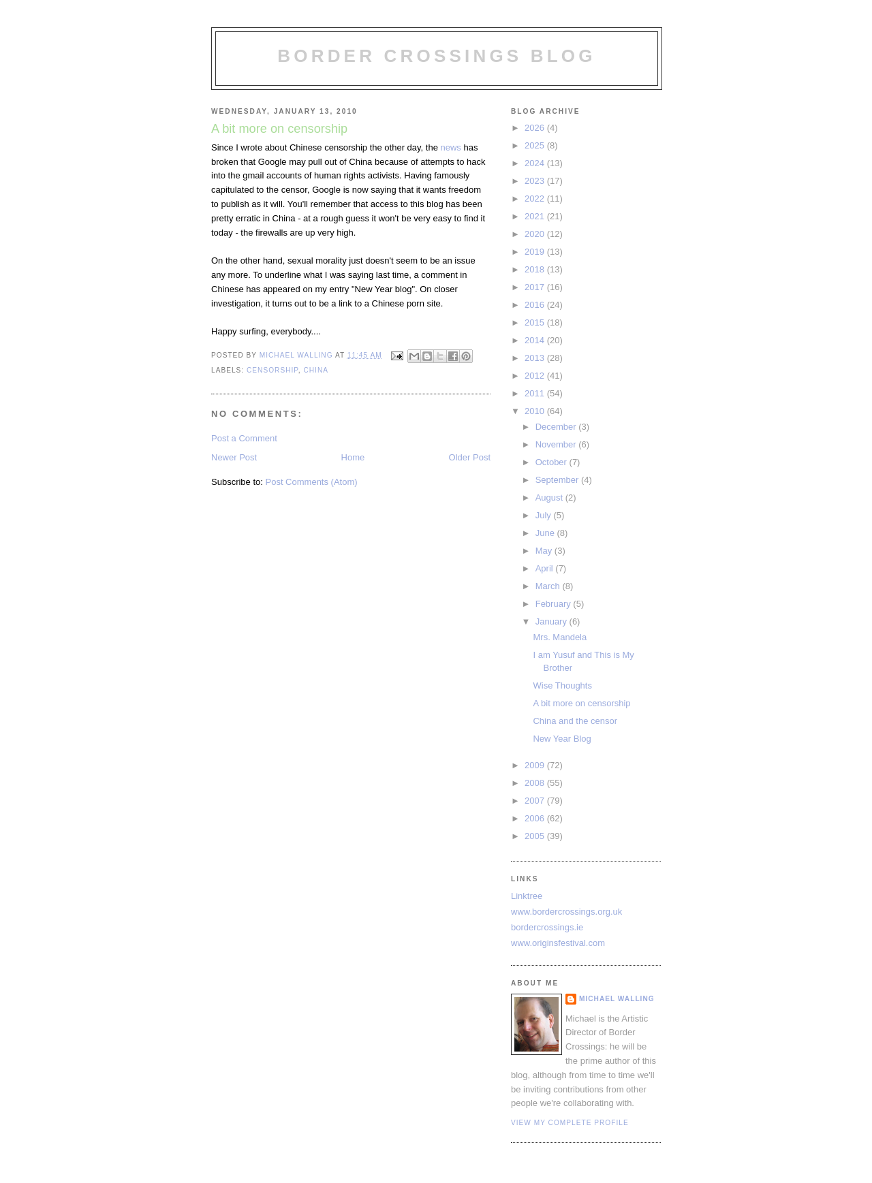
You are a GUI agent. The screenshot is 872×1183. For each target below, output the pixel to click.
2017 (536, 287)
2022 (536, 198)
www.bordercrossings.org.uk (566, 911)
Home (353, 457)
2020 (536, 234)
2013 (536, 358)
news (451, 147)
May (545, 551)
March (549, 586)
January (552, 621)
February (554, 604)
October (552, 462)
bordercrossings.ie (547, 927)
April (545, 568)
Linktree (526, 896)
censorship (272, 370)
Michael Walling (617, 999)
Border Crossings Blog (436, 56)
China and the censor (575, 721)
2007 (536, 800)
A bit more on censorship (581, 703)
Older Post (469, 457)
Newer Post (234, 457)
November (557, 444)
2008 (536, 783)
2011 (536, 393)
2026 (536, 128)
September (558, 480)
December (557, 427)
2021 (536, 216)
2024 (536, 163)
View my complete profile (570, 1122)
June (546, 533)
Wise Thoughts (562, 685)
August (550, 497)
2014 (536, 340)
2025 (536, 145)
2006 (536, 818)
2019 (536, 252)
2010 (536, 411)
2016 (536, 305)
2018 (536, 269)
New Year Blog (562, 739)
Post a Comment (244, 438)
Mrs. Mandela (560, 637)
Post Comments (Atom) (312, 482)
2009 (536, 765)
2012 (536, 375)
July (544, 515)
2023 (536, 181)
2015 (536, 322)
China (315, 370)
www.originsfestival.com (558, 943)
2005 (536, 836)
